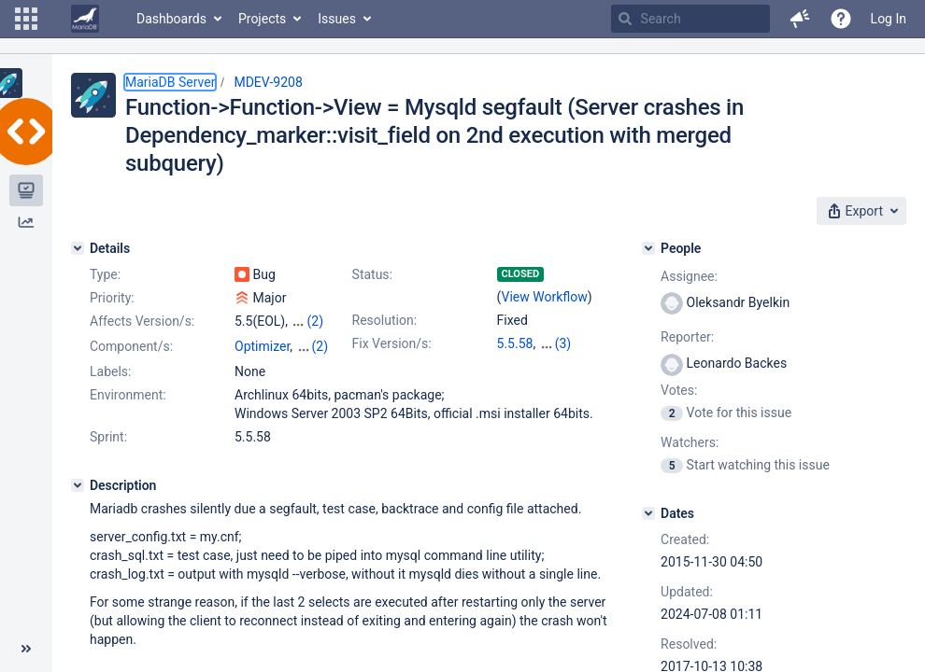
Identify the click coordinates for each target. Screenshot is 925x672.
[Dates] (648, 513)
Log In (888, 18)
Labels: (110, 371)
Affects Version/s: (142, 321)
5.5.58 (515, 343)
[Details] (77, 248)
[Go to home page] (85, 18)
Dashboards (171, 18)
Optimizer (262, 346)
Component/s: (131, 346)
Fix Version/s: (392, 343)
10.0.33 (561, 343)
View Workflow (545, 296)
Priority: (112, 297)
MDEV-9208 (268, 82)
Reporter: (687, 336)
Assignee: (689, 276)
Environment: (128, 394)
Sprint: (108, 436)
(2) (314, 321)
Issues (337, 18)
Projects (262, 18)
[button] (26, 18)
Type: (105, 274)
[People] (648, 248)
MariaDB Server (170, 82)
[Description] (77, 485)
